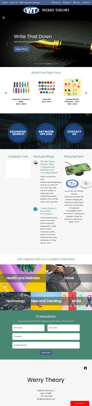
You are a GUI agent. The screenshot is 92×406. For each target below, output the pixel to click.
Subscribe (46, 352)
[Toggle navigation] (3, 17)
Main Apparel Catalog (29, 2)
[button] (7, 43)
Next (86, 93)
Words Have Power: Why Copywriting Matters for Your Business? (49, 167)
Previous (6, 93)
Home (5, 2)
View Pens (22, 49)
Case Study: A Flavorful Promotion (48, 211)
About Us (13, 2)
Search (56, 2)
